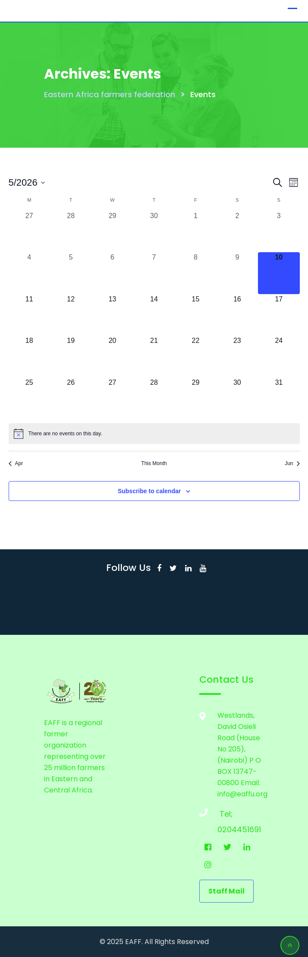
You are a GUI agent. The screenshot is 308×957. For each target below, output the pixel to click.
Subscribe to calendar (149, 491)
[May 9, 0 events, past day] (237, 273)
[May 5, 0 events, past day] (70, 273)
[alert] (154, 433)
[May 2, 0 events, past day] (237, 231)
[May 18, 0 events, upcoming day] (29, 356)
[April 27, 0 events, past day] (29, 231)
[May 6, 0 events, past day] (112, 273)
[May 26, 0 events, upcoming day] (70, 398)
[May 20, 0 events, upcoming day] (112, 356)
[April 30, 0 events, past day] (154, 231)
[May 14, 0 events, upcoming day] (154, 315)
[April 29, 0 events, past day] (112, 231)
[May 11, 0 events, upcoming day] (29, 315)
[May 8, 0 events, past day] (195, 273)
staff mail (226, 891)
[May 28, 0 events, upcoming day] (154, 398)
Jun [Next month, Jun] (292, 463)
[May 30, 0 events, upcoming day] (237, 398)
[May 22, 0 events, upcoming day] (195, 356)
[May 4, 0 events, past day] (29, 273)
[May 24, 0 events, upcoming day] (278, 356)
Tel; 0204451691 (226, 816)
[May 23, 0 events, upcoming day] (237, 356)
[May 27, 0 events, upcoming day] (112, 398)
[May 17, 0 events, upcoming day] (278, 315)
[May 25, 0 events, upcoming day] (29, 398)
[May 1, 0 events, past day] (195, 231)
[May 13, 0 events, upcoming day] (112, 315)
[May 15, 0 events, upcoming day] (195, 315)
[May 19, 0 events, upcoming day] (70, 356)
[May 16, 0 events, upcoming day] (237, 315)
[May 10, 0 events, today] (278, 273)
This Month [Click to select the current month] (154, 463)
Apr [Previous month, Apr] (16, 463)
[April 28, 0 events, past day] (70, 231)
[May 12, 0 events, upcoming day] (70, 315)
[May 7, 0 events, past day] (154, 273)
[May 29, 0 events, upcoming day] (195, 398)
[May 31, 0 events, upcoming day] (278, 398)
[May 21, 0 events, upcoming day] (154, 356)
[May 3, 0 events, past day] (278, 231)
